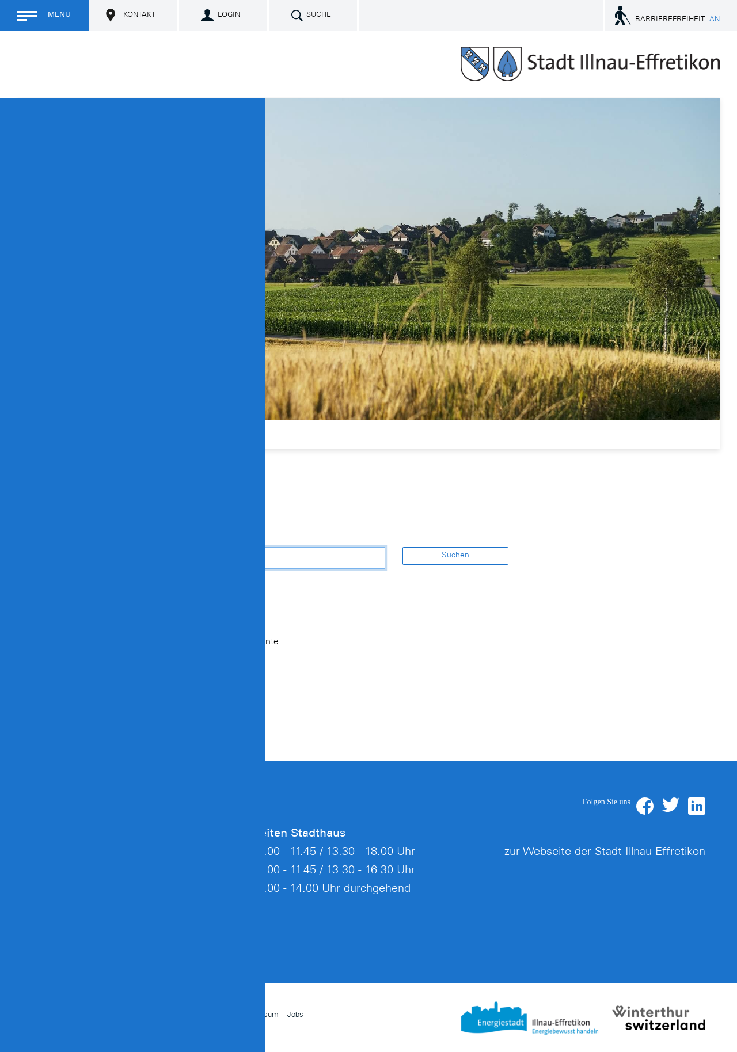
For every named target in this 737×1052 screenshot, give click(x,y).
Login (229, 15)
